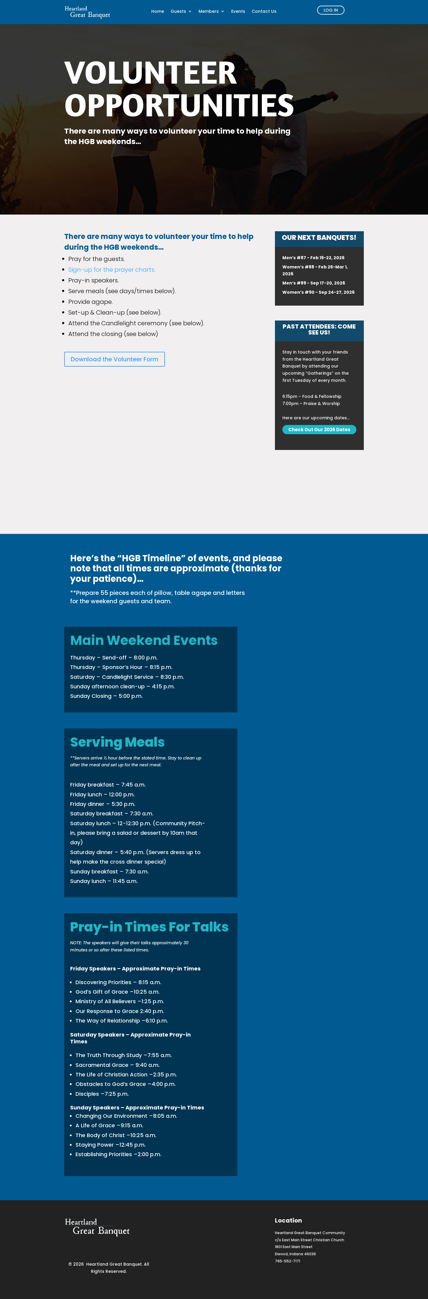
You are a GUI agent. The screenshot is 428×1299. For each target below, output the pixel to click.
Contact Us (264, 11)
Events (238, 11)
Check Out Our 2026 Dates (319, 429)
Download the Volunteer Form (114, 359)
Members (209, 11)
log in (331, 10)
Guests (178, 11)
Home (157, 11)
